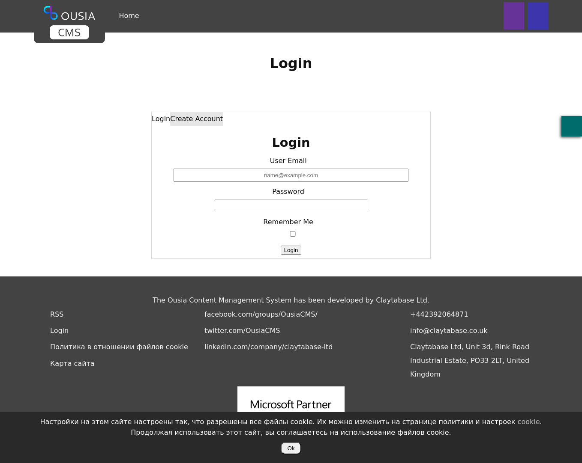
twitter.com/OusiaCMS (242, 330)
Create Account (196, 119)
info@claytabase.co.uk (449, 330)
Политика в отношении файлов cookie (119, 347)
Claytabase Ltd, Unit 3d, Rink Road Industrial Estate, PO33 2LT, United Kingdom (469, 360)
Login (161, 119)
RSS (56, 314)
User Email (288, 161)
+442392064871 (439, 314)
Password (288, 191)
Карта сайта (72, 363)
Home (129, 16)
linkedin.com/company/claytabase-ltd (268, 347)
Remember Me (288, 222)
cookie (529, 422)
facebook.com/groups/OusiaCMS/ (261, 314)
